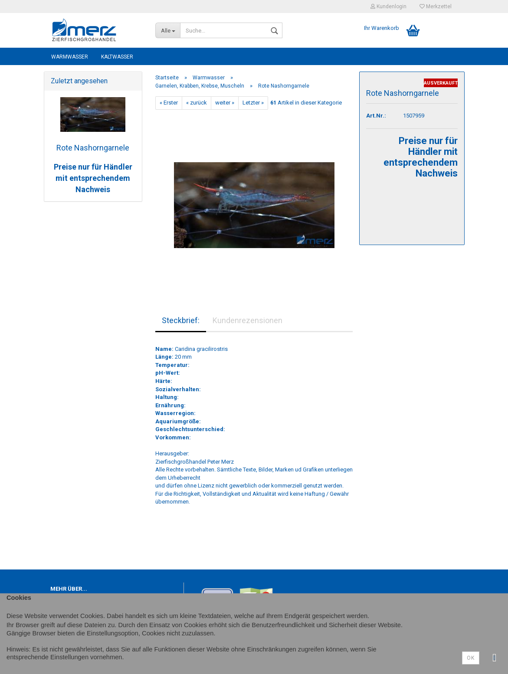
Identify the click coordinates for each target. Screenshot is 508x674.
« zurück (196, 102)
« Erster (169, 102)
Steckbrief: (181, 320)
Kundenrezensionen (247, 320)
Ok (471, 658)
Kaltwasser (117, 57)
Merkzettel (436, 6)
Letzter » (253, 102)
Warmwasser (69, 57)
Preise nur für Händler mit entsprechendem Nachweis (93, 177)
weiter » (224, 102)
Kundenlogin (388, 6)
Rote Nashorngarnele (92, 147)
